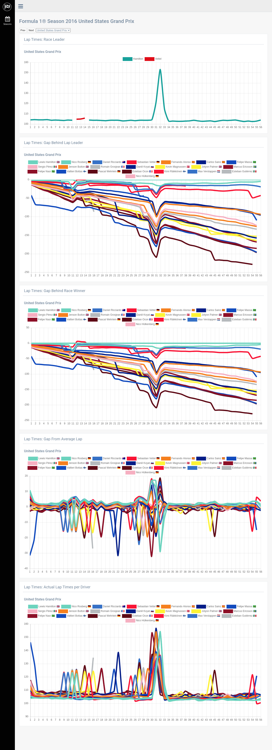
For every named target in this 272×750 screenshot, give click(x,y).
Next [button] (31, 30)
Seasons (7, 20)
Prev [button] (23, 30)
